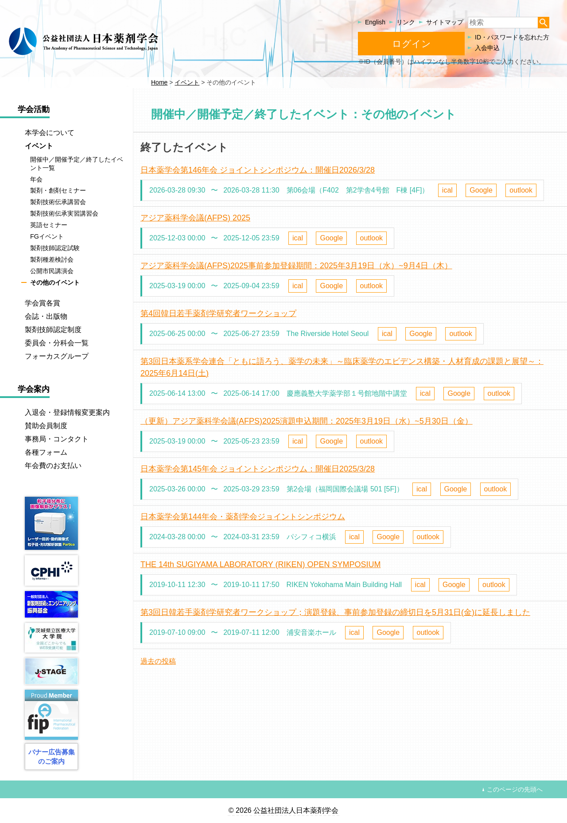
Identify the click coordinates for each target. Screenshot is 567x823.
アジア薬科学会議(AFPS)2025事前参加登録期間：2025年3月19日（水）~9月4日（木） (296, 265)
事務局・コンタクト (57, 439)
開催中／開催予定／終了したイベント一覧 (76, 163)
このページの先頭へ (515, 789)
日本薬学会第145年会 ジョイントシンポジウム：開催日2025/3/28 (257, 468)
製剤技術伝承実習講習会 (64, 213)
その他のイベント (55, 282)
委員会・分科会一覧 (57, 343)
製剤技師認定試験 (55, 247)
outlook (520, 190)
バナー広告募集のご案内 (51, 756)
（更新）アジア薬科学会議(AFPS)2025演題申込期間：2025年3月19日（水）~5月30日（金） (306, 421)
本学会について (49, 132)
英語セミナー (48, 224)
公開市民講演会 (52, 270)
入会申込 (487, 47)
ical (447, 190)
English (375, 22)
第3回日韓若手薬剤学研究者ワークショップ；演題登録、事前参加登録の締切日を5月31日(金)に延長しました (335, 612)
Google (481, 190)
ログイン (411, 44)
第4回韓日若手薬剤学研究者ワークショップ (218, 313)
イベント (39, 146)
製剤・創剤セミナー (58, 190)
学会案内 (34, 389)
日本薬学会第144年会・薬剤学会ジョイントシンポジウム (242, 516)
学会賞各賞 (42, 303)
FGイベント (47, 236)
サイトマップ (444, 22)
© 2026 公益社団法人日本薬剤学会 (283, 810)
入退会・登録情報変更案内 (67, 412)
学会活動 (34, 109)
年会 (36, 179)
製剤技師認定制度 (53, 329)
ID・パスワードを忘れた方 (512, 37)
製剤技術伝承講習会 (58, 202)
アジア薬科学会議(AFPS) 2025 (195, 217)
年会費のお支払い (53, 465)
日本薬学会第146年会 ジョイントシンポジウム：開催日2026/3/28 (257, 170)
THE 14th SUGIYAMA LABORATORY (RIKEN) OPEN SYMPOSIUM (260, 564)
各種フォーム (46, 452)
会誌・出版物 (46, 316)
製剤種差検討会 (52, 259)
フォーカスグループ (57, 356)
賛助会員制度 (46, 425)
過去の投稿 (158, 661)
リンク (405, 22)
